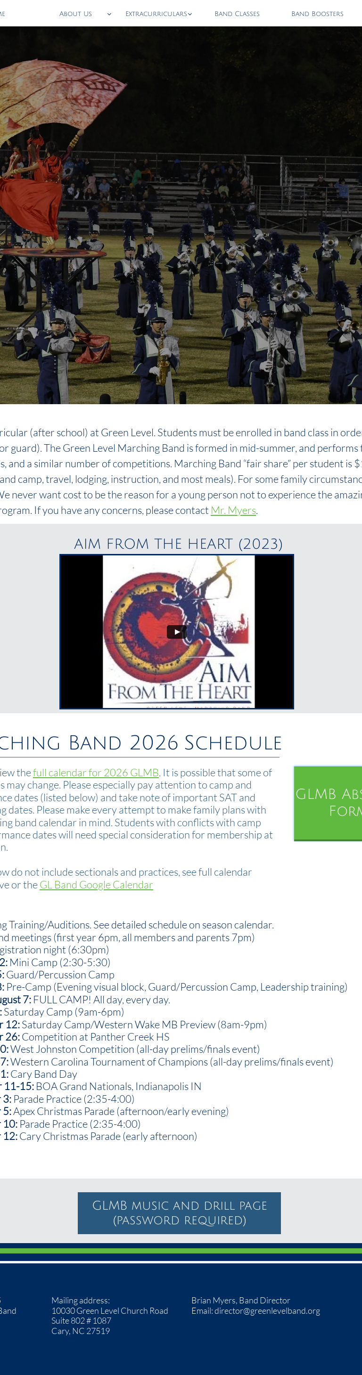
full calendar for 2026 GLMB (96, 772)
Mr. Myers (233, 510)
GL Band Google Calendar (96, 884)
